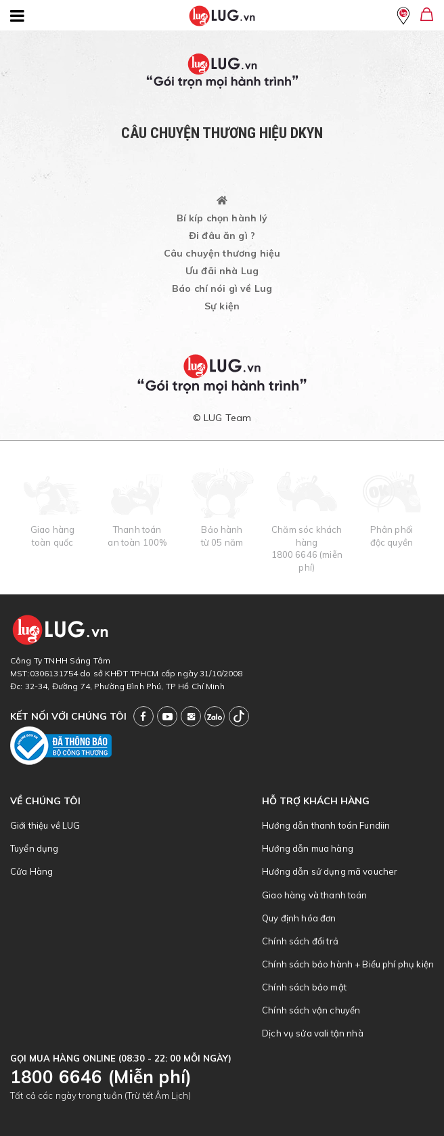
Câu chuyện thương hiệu (222, 253)
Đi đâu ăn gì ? (222, 236)
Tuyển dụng (34, 848)
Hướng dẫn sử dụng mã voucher (329, 871)
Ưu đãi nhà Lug (222, 271)
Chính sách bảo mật (304, 987)
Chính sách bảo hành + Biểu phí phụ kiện (348, 964)
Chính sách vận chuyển (311, 1010)
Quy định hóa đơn (299, 918)
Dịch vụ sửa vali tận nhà (312, 1033)
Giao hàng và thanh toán (314, 895)
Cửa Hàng (31, 871)
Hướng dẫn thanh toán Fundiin (326, 825)
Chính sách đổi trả (300, 941)
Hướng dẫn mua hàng (307, 848)
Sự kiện (222, 306)
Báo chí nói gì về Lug (222, 288)
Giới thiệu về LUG (45, 825)
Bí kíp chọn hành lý (222, 218)
